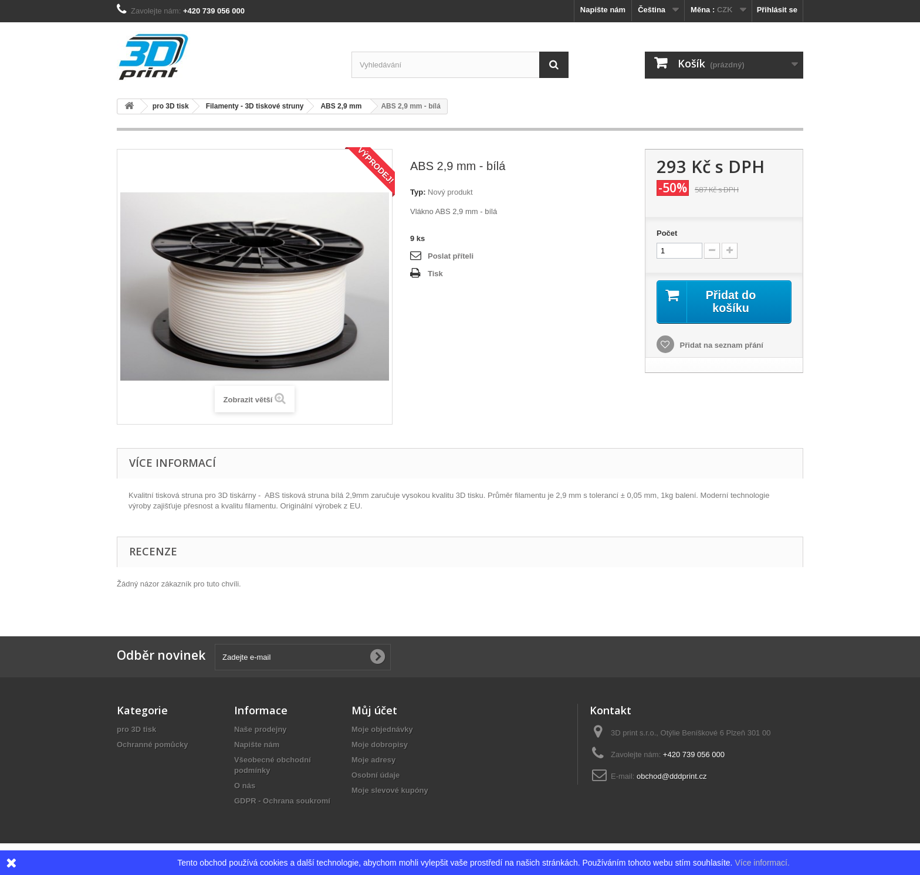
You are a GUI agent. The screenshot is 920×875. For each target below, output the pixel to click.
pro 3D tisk (136, 729)
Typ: (417, 192)
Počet (667, 233)
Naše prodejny (260, 729)
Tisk (435, 273)
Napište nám (602, 9)
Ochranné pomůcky (152, 744)
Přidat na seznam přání (720, 345)
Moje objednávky (382, 729)
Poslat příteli (450, 256)
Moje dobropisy (379, 744)
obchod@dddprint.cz (671, 776)
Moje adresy (373, 759)
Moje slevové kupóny (389, 790)
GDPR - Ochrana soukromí (282, 800)
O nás (244, 785)
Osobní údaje (375, 775)
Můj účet (374, 710)
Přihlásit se (777, 9)
